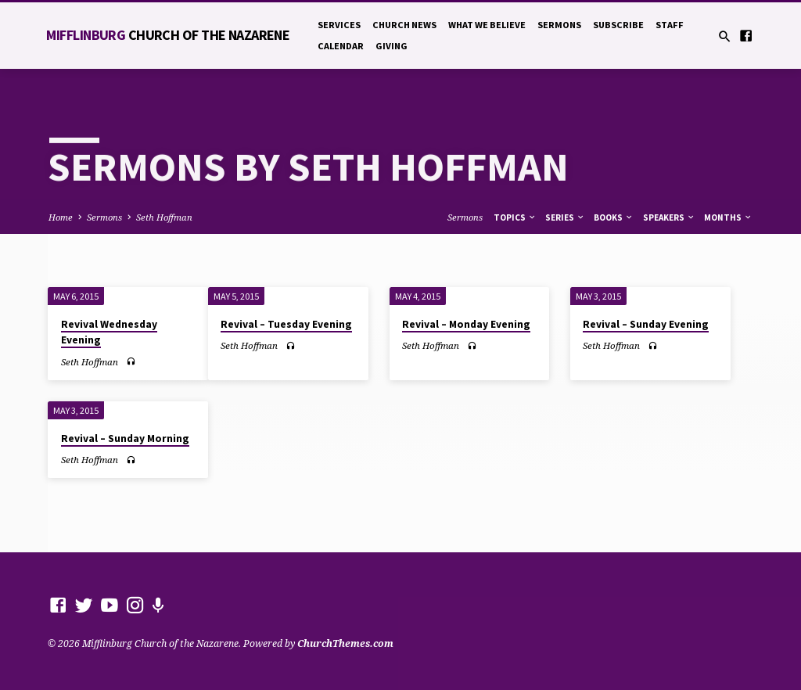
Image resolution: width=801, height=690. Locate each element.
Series (565, 217)
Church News (404, 25)
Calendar (341, 46)
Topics (515, 217)
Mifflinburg (167, 35)
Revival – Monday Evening (466, 324)
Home (60, 217)
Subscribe (618, 25)
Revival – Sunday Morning (125, 438)
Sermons (559, 25)
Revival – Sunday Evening (646, 324)
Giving (391, 46)
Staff (670, 25)
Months (728, 217)
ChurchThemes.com (345, 643)
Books (614, 217)
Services (339, 25)
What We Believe (487, 25)
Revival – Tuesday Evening (286, 324)
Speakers (669, 217)
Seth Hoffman (164, 217)
